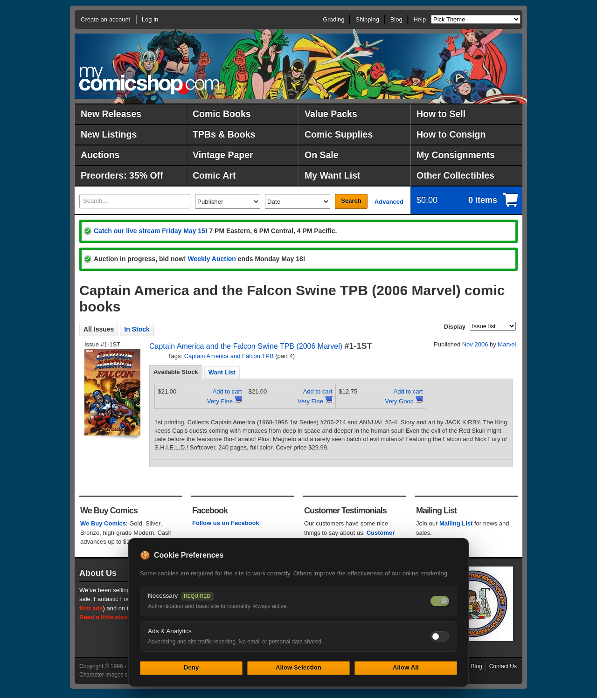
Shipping (367, 19)
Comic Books (222, 114)
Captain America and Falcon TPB (229, 355)
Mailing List (456, 523)
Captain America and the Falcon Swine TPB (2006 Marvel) (245, 346)
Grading (333, 19)
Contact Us (503, 666)
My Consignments (456, 155)
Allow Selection (298, 667)
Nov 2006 (475, 344)
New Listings (109, 134)
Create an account (105, 19)
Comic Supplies (339, 134)
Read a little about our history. (122, 617)
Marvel (507, 344)
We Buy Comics (103, 523)
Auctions (100, 155)
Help (419, 19)
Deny (191, 667)
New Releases (111, 114)
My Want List (333, 175)
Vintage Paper (223, 155)
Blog (396, 19)
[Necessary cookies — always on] (439, 601)
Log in (150, 19)
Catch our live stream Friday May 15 (149, 231)
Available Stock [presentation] (175, 371)
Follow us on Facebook (225, 522)
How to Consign (451, 134)
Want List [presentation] (222, 372)
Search (351, 200)
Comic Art (214, 175)
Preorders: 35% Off (122, 175)
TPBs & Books (224, 134)
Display (454, 326)
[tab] (175, 372)
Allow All (406, 667)
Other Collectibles (455, 175)
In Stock (136, 329)
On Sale (322, 155)
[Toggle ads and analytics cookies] (439, 636)
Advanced (389, 202)
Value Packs (331, 114)
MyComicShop (149, 80)
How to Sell (441, 114)
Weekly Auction (211, 259)
